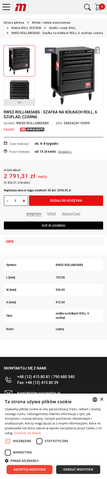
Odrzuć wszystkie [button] (78, 469)
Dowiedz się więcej (27, 433)
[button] (19, 102)
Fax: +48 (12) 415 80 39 (37, 382)
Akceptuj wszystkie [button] (30, 469)
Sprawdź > (65, 151)
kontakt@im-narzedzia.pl (38, 393)
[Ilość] (15, 201)
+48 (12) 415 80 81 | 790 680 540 (46, 377)
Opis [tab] (10, 241)
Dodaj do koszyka (66, 200)
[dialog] (53, 436)
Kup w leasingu (53, 225)
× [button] (101, 399)
